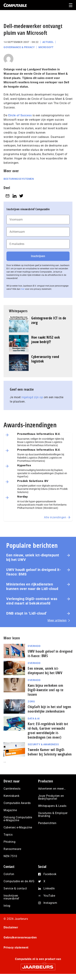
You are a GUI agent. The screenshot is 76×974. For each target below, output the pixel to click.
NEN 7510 (10, 856)
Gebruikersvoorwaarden (20, 937)
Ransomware (12, 849)
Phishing (9, 841)
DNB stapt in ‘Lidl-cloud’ (26, 613)
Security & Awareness (43, 744)
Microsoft (46, 47)
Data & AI (34, 718)
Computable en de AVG (19, 881)
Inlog (7, 905)
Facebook (50, 874)
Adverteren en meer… (52, 788)
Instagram (50, 903)
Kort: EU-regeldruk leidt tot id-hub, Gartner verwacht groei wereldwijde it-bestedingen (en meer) (48, 730)
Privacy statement (16, 947)
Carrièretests (12, 788)
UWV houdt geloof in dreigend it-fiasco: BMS (33, 572)
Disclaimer (11, 927)
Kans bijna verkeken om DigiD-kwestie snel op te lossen (45, 690)
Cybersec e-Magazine (18, 827)
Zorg (31, 701)
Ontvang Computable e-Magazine (18, 819)
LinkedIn (49, 888)
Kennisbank (11, 796)
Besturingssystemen (19, 178)
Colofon (9, 874)
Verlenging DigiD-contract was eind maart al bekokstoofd (31, 601)
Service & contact (15, 888)
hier (22, 289)
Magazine (10, 810)
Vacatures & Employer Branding (53, 814)
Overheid (34, 646)
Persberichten (47, 823)
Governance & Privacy (19, 47)
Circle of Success (20, 115)
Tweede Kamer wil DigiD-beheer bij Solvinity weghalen (50, 752)
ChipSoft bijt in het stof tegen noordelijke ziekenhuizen (49, 709)
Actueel (48, 42)
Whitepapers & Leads (52, 806)
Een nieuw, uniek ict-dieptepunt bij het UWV (32, 557)
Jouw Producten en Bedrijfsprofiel (51, 797)
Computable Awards (17, 803)
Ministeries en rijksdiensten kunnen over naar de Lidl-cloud (32, 586)
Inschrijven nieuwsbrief (11, 897)
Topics (8, 834)
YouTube (49, 895)
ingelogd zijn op (32, 397)
